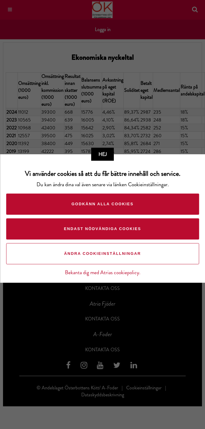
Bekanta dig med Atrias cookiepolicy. (102, 272)
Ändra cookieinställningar (102, 253)
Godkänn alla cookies (102, 204)
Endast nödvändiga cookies (102, 228)
